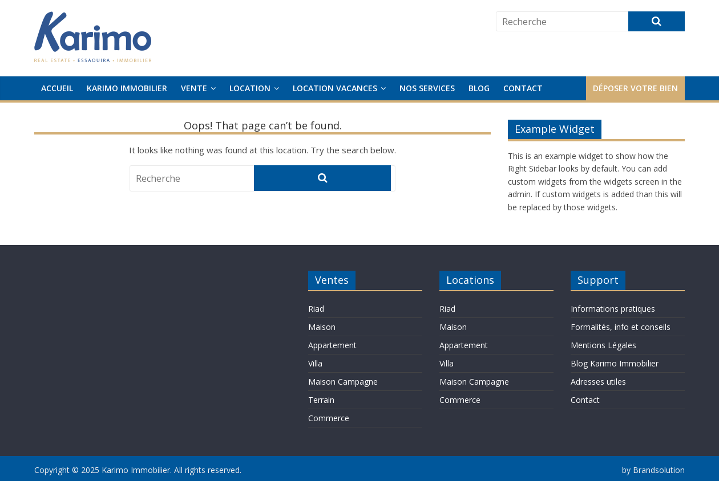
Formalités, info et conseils (620, 326)
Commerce (328, 418)
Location (249, 88)
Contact (523, 88)
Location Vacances (335, 88)
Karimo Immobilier (127, 88)
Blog (479, 88)
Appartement (332, 345)
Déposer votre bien (635, 88)
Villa (315, 363)
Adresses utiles (598, 381)
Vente (194, 88)
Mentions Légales (603, 345)
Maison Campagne (343, 381)
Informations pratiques (613, 308)
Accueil (57, 88)
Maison (322, 326)
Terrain (321, 399)
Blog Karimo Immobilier (615, 363)
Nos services (427, 88)
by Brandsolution (653, 469)
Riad (316, 308)
